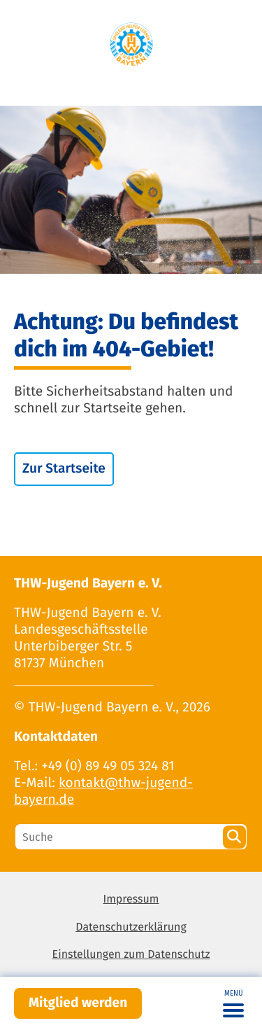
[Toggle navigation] (233, 1003)
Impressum (131, 899)
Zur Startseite (63, 469)
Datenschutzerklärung (131, 927)
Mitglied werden (78, 1003)
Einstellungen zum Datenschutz (131, 954)
